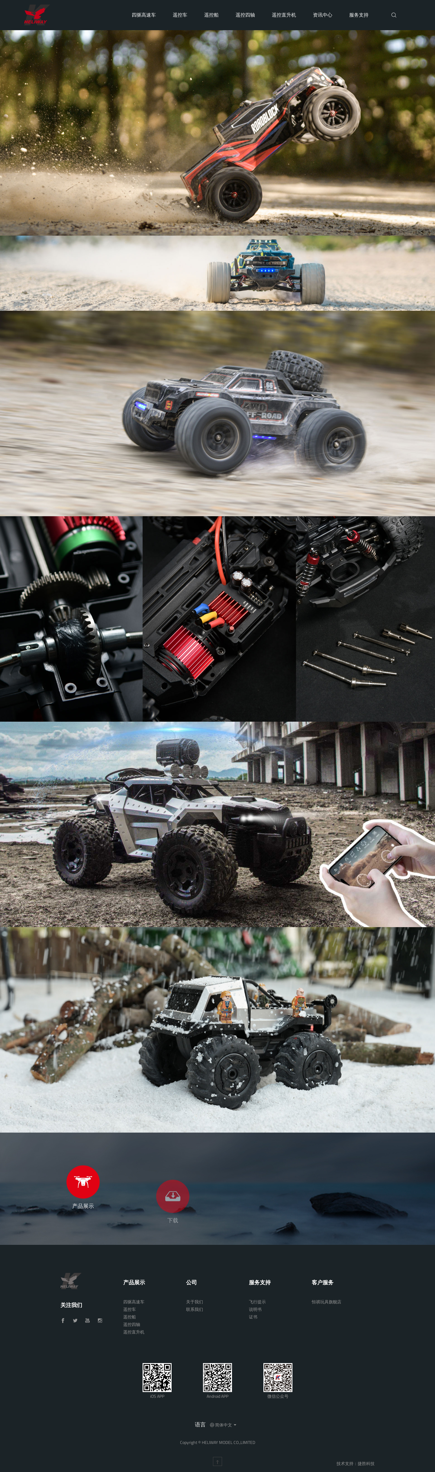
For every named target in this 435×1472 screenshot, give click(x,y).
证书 (253, 1317)
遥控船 (211, 14)
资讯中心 (322, 14)
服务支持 (359, 14)
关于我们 (194, 1302)
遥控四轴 (245, 14)
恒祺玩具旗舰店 (326, 1302)
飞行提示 (257, 1302)
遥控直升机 (284, 14)
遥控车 (180, 14)
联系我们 (194, 1309)
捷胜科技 (366, 1463)
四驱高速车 (144, 14)
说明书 (255, 1309)
